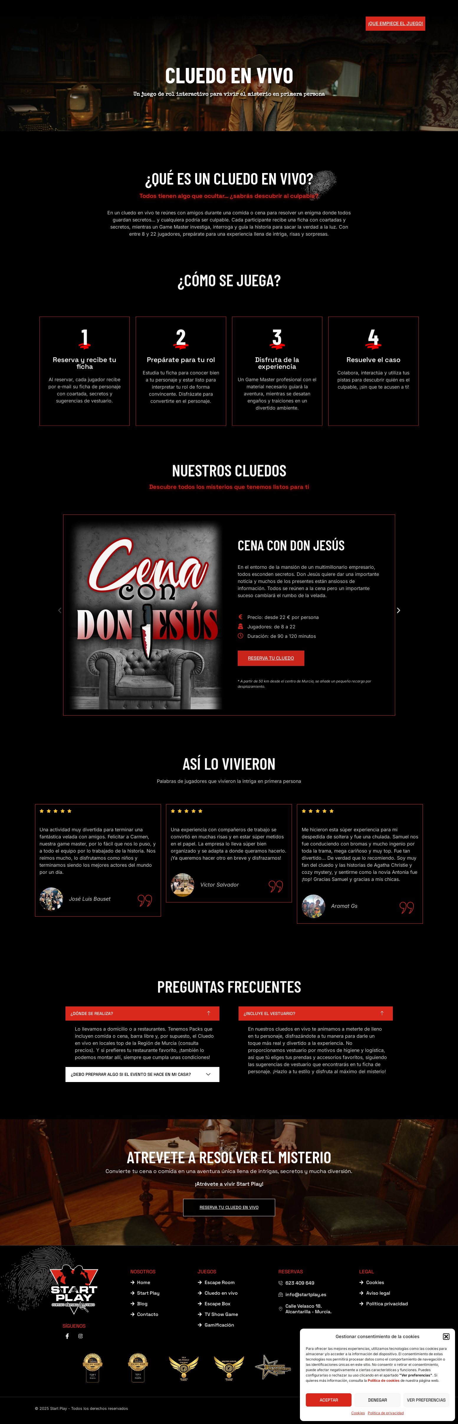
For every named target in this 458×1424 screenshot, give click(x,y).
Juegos (222, 23)
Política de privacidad (386, 1413)
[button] (446, 1337)
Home (154, 23)
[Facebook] (67, 1339)
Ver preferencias (426, 1400)
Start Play (186, 23)
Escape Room (263, 23)
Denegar (377, 1400)
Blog (297, 23)
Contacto (327, 23)
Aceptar (329, 1400)
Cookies (358, 1413)
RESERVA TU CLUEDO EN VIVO (229, 1188)
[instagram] (80, 1339)
